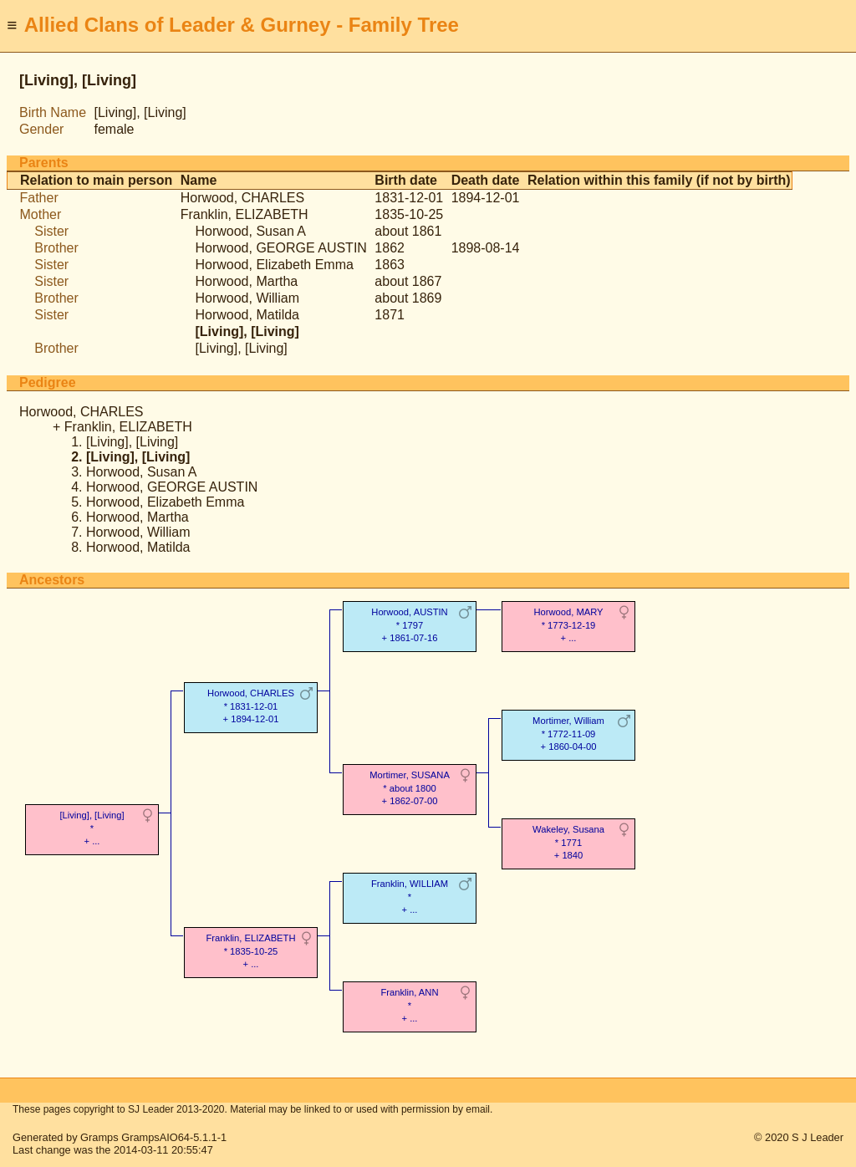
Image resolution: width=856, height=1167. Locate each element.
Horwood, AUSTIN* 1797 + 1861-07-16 (409, 625)
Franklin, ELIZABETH (244, 214)
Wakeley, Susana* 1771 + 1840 (568, 842)
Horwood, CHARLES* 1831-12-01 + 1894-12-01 (250, 706)
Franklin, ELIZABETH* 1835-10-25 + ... (251, 951)
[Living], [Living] (241, 348)
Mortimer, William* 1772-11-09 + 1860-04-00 (568, 734)
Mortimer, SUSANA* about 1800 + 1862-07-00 (409, 788)
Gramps (99, 1137)
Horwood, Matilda (247, 315)
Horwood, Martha (246, 281)
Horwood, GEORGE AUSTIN (280, 248)
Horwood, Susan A (250, 231)
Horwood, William (246, 298)
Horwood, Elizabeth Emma (274, 264)
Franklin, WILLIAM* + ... (409, 897)
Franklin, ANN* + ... (409, 1005)
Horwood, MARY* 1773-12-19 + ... (568, 625)
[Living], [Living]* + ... (91, 828)
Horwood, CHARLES (243, 198)
